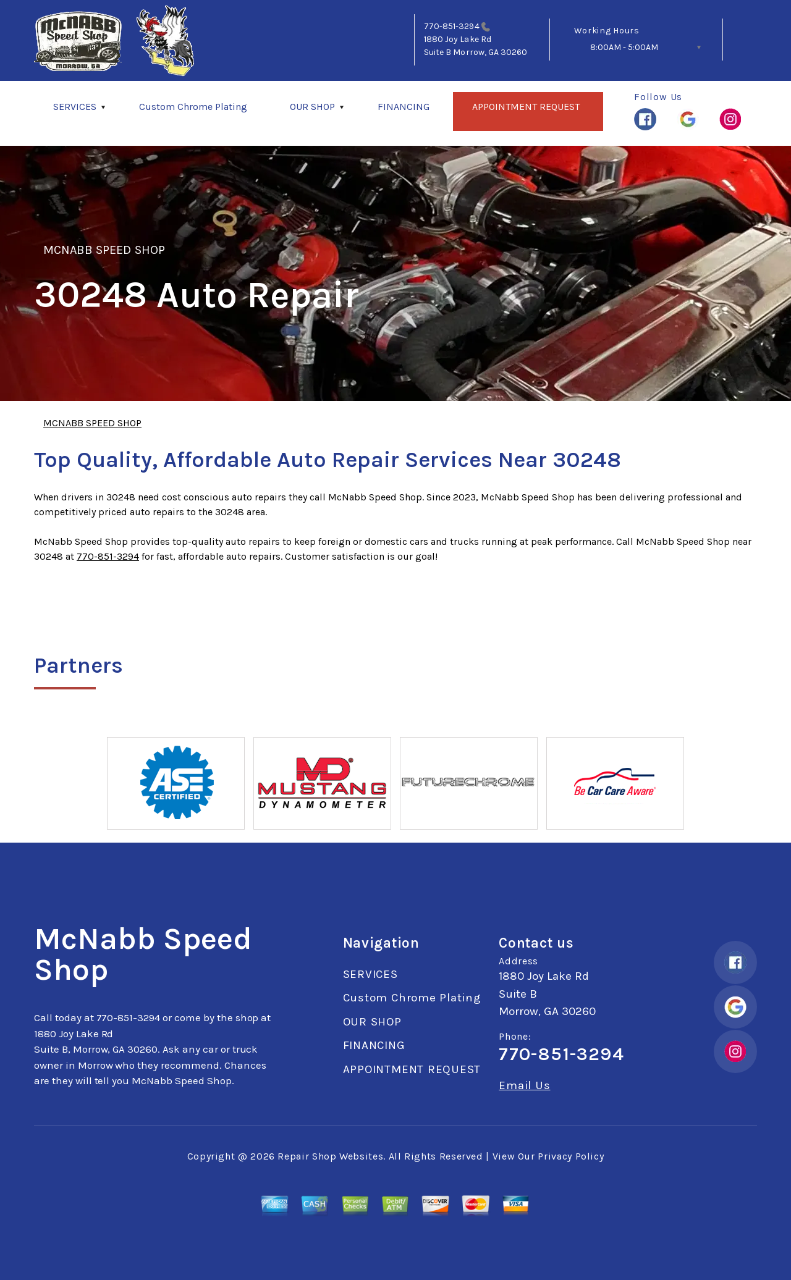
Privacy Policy (571, 1156)
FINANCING (403, 106)
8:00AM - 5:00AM (624, 47)
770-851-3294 (452, 26)
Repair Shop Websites (330, 1156)
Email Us (524, 1086)
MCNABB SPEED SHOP (104, 250)
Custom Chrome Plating (193, 106)
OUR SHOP (312, 106)
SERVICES (74, 106)
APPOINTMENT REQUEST (526, 106)
